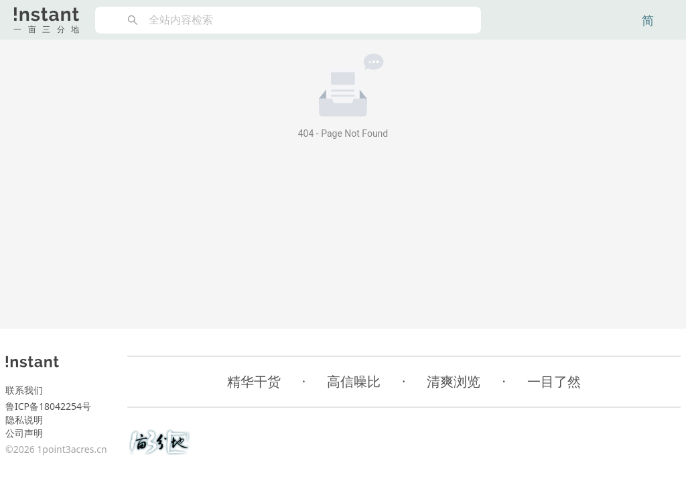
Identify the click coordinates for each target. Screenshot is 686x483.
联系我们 (24, 390)
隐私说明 (24, 419)
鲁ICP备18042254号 (48, 406)
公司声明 (24, 433)
